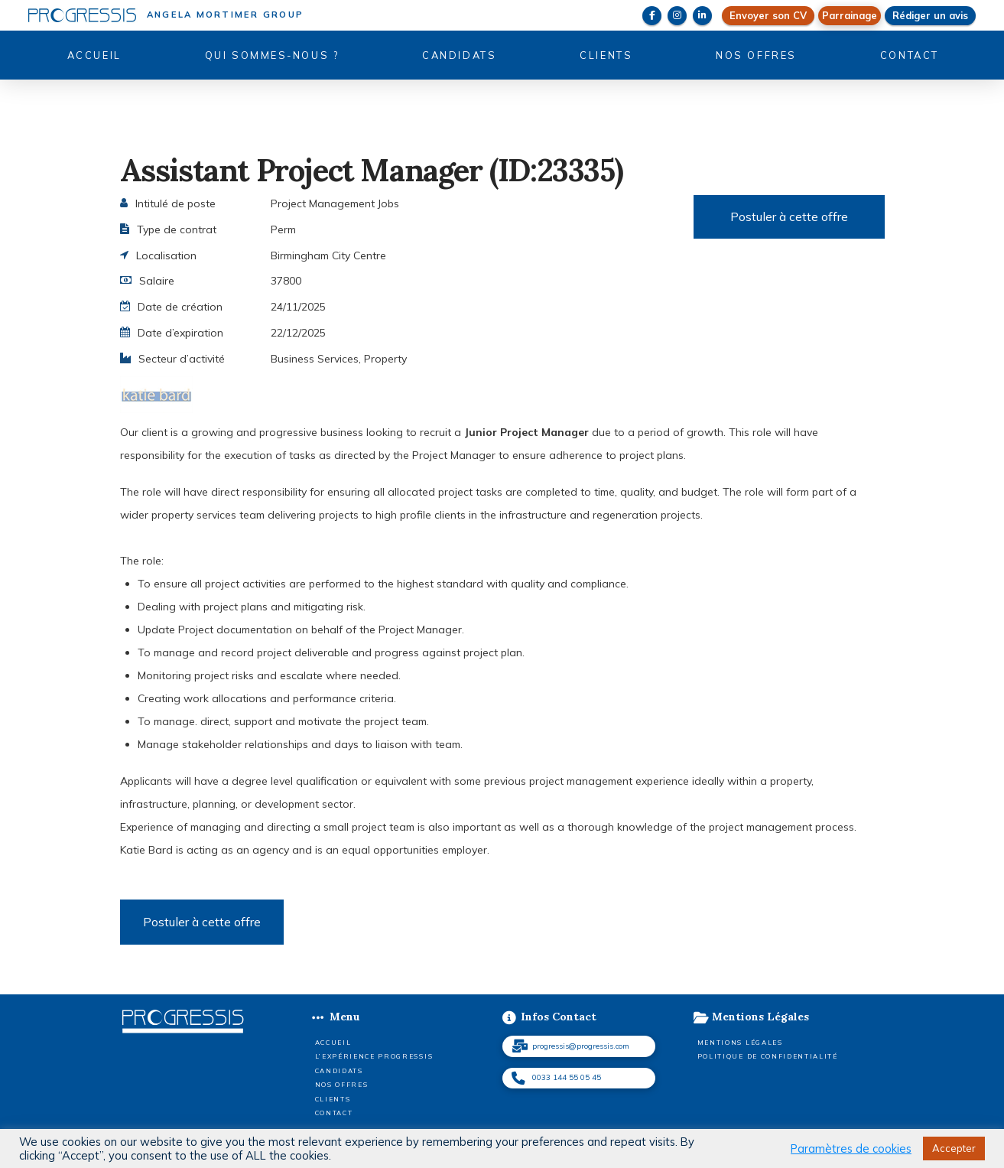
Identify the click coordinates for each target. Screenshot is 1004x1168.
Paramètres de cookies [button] (851, 1149)
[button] (849, 15)
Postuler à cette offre (789, 216)
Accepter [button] (954, 1148)
